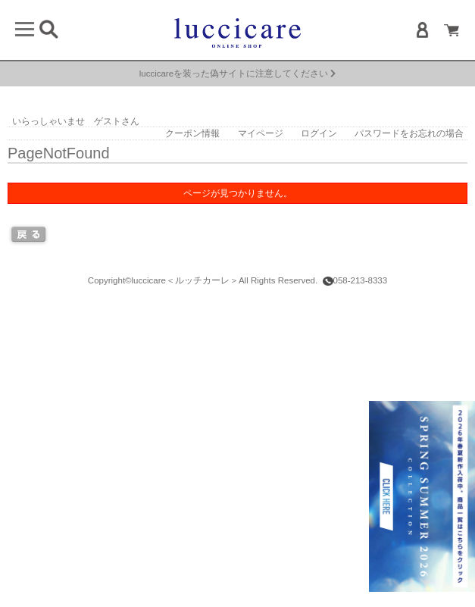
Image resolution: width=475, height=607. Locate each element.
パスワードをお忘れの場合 (409, 133)
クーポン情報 (192, 133)
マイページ (260, 133)
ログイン (319, 133)
